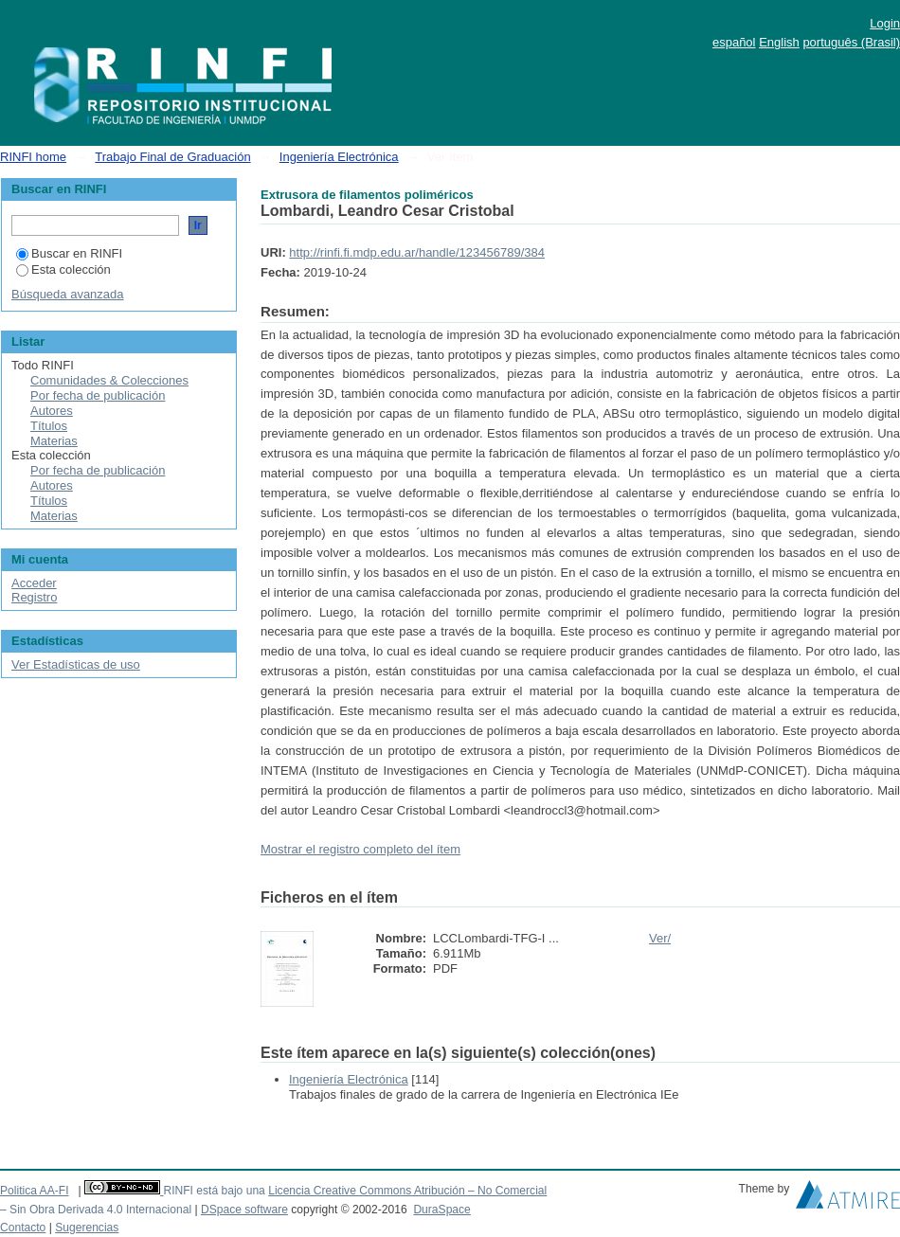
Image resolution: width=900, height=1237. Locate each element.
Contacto (22, 1227)
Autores (51, 410)
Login (885, 23)
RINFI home (33, 157)
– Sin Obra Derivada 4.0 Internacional (95, 1209)
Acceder (34, 583)
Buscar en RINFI (69, 253)
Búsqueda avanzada (67, 294)
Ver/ (660, 938)
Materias (54, 441)
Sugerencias (86, 1227)
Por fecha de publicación (97, 395)
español (734, 42)
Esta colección (63, 269)
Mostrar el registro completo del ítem (360, 849)
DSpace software (244, 1209)
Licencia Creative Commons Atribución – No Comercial (407, 1190)
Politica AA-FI (34, 1190)
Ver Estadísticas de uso (75, 664)
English (779, 42)
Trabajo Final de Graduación (172, 157)
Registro (34, 597)
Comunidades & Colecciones (109, 380)
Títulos (48, 426)
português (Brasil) (851, 42)
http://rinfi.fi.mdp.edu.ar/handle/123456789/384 (417, 252)
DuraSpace (441, 1209)
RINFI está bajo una (213, 1190)
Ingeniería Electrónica (339, 157)
